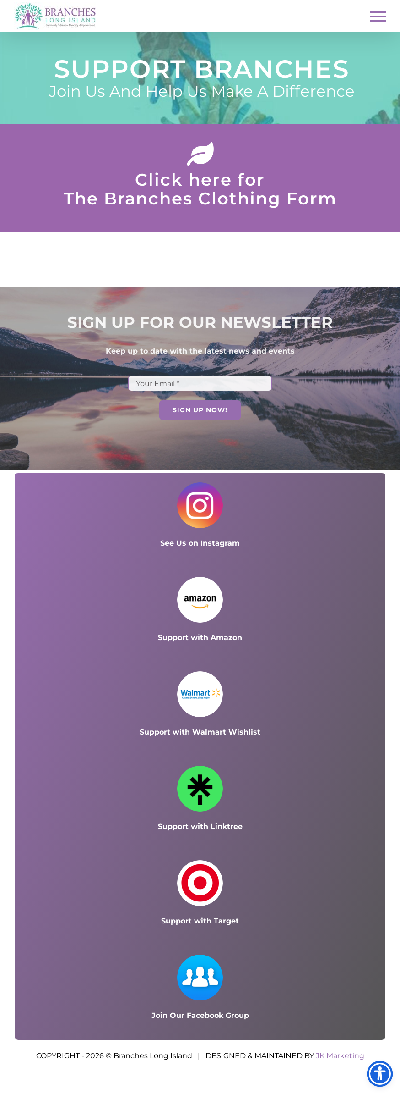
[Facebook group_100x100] (200, 958)
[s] (200, 863)
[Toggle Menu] (378, 16)
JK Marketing (340, 1055)
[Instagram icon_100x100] (200, 485)
